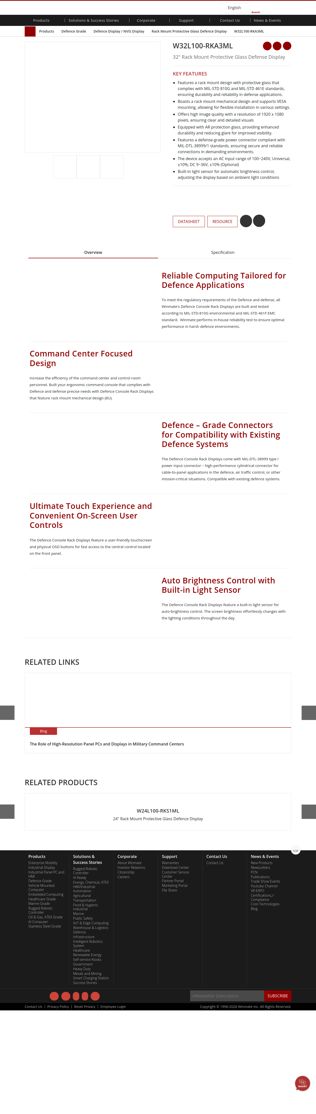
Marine (78, 1017)
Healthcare (81, 1054)
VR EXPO (257, 994)
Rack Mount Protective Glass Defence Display (189, 31)
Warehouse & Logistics (90, 1031)
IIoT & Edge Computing (91, 1026)
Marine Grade (39, 1007)
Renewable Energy (87, 1058)
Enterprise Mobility (43, 966)
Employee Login (113, 1110)
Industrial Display (41, 971)
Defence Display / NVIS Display (119, 31)
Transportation (84, 1004)
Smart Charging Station (91, 1081)
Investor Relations (131, 971)
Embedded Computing (45, 998)
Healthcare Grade (42, 1002)
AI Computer (38, 1025)
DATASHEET (189, 221)
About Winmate (130, 966)
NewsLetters (260, 971)
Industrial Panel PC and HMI (46, 977)
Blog (254, 1012)
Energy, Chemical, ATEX (91, 986)
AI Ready (79, 981)
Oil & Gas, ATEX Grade (45, 1020)
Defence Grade (73, 31)
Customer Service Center (175, 977)
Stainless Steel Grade (44, 1030)
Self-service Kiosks (87, 1063)
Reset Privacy (84, 1110)
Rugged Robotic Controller (40, 1013)
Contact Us (230, 20)
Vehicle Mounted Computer (41, 991)
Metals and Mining (87, 1077)
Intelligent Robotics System (87, 1047)
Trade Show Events (265, 985)
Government (83, 1067)
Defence (79, 1036)
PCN (254, 975)
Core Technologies (265, 1007)
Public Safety (83, 1022)
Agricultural (82, 999)
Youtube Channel (264, 989)
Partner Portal (173, 984)
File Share (169, 993)
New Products (262, 966)
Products (46, 31)
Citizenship (126, 975)
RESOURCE (223, 221)
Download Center (175, 971)
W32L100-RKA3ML (249, 31)
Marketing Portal (175, 989)
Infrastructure (84, 1040)
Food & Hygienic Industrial (85, 1010)
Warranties (170, 966)
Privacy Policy (58, 1110)
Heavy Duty (82, 1072)
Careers (124, 980)
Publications (260, 980)
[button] (157, 172)
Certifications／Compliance (263, 1001)
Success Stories (85, 1086)
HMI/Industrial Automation (84, 992)
